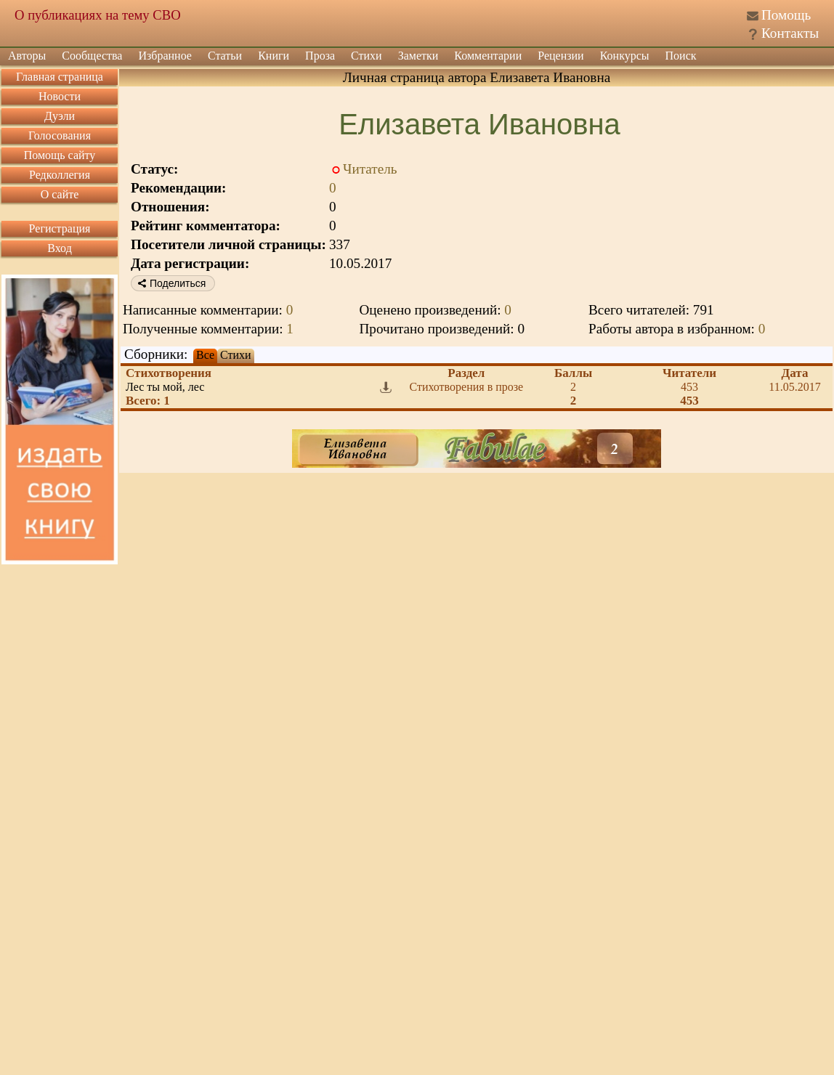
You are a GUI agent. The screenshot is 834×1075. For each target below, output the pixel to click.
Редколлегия (59, 175)
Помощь (786, 15)
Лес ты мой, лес (165, 387)
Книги (273, 55)
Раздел (466, 373)
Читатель (370, 169)
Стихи (366, 55)
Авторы (27, 55)
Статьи (225, 55)
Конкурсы (624, 55)
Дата (795, 373)
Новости (60, 96)
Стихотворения (168, 373)
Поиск (681, 55)
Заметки (418, 55)
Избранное (165, 55)
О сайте (60, 194)
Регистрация (60, 228)
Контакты (790, 33)
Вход (59, 248)
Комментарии (488, 55)
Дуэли (59, 116)
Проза (320, 55)
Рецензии (560, 55)
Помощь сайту (60, 155)
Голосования (59, 135)
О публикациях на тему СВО (98, 15)
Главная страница (59, 76)
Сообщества (92, 55)
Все (205, 355)
